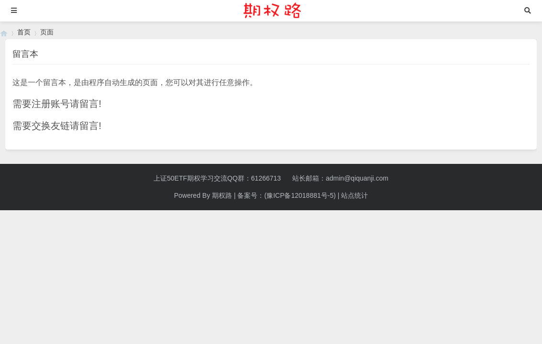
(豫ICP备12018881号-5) (299, 195)
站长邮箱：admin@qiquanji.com (340, 178)
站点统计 (354, 195)
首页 (24, 32)
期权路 (222, 195)
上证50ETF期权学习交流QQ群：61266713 (217, 178)
